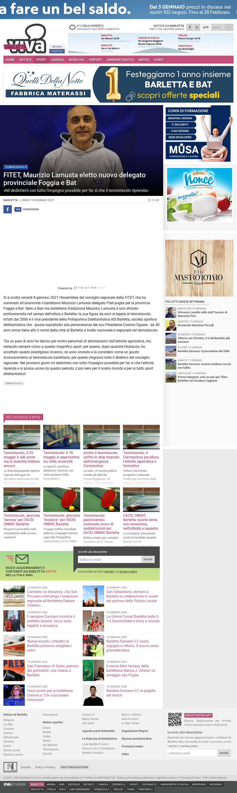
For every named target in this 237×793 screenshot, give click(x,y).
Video (125, 754)
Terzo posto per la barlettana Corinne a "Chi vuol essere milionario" (50, 695)
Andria (51, 784)
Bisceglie (74, 784)
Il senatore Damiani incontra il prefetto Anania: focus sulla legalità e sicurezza (51, 621)
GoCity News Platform (74, 767)
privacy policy (128, 571)
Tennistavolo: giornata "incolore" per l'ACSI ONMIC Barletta (61, 519)
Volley (46, 736)
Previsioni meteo (132, 746)
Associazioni (50, 714)
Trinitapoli (145, 789)
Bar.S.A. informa (131, 714)
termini (109, 571)
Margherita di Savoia (175, 784)
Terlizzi (118, 789)
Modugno (216, 784)
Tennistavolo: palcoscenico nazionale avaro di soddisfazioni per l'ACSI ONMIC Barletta (101, 524)
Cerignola (118, 784)
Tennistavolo (50, 749)
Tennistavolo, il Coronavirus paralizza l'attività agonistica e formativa (141, 459)
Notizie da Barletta (15, 714)
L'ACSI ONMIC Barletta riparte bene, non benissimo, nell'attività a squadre (140, 522)
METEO (144, 59)
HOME (10, 59)
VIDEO (158, 59)
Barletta (37, 784)
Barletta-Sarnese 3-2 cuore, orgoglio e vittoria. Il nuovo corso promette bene (132, 645)
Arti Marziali (50, 745)
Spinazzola (101, 789)
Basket (47, 732)
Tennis (47, 740)
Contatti (26, 767)
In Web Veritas (130, 723)
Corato (134, 784)
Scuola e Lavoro (13, 754)
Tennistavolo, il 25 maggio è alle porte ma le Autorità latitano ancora (22, 459)
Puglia (51, 789)
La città (7, 724)
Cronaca (8, 728)
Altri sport (88, 723)
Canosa (103, 784)
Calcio (46, 727)
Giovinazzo (149, 784)
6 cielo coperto (96, 27)
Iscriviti (148, 559)
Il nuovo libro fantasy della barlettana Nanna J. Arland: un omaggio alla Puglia (130, 670)
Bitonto (89, 784)
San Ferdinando (80, 789)
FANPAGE (57, 51)
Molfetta (37, 789)
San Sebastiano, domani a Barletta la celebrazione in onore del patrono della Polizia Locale (132, 596)
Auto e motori (130, 719)
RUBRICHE (76, 59)
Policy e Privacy (45, 767)
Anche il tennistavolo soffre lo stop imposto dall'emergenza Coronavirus (101, 459)
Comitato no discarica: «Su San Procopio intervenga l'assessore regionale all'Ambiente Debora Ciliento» (52, 599)
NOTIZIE (25, 59)
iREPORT (95, 59)
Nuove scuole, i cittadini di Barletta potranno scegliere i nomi (49, 645)
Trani (130, 789)
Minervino (199, 784)
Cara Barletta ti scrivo (95, 744)
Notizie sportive (53, 722)
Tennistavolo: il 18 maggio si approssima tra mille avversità (61, 457)
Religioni (8, 720)
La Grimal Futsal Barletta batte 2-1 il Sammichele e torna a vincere (132, 618)
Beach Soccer (90, 719)
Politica (8, 733)
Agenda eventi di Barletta (98, 731)
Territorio (8, 741)
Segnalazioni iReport (135, 731)
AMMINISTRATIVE (120, 59)
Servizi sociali (11, 750)
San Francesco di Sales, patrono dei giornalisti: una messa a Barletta (53, 670)
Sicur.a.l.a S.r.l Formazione (98, 748)
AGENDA (57, 59)
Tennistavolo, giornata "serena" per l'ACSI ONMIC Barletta (22, 519)
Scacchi (47, 753)
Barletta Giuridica (92, 752)
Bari (62, 784)
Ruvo (62, 789)
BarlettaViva (25, 36)
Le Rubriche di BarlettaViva (99, 738)
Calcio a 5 (88, 714)
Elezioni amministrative (137, 738)
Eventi (7, 746)
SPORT (41, 59)
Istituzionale (10, 737)
